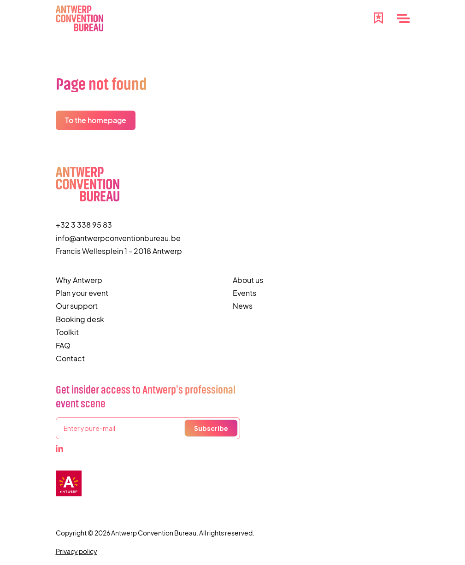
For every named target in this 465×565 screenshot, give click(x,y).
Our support (77, 306)
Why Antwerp (79, 280)
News (243, 306)
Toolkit (67, 332)
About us (248, 280)
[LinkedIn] (59, 448)
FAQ (63, 345)
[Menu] (403, 18)
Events (244, 293)
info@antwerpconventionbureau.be (118, 238)
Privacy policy (76, 551)
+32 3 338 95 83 (84, 225)
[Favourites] (378, 17)
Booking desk (80, 319)
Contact (70, 358)
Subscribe (211, 428)
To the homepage (95, 120)
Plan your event (82, 293)
